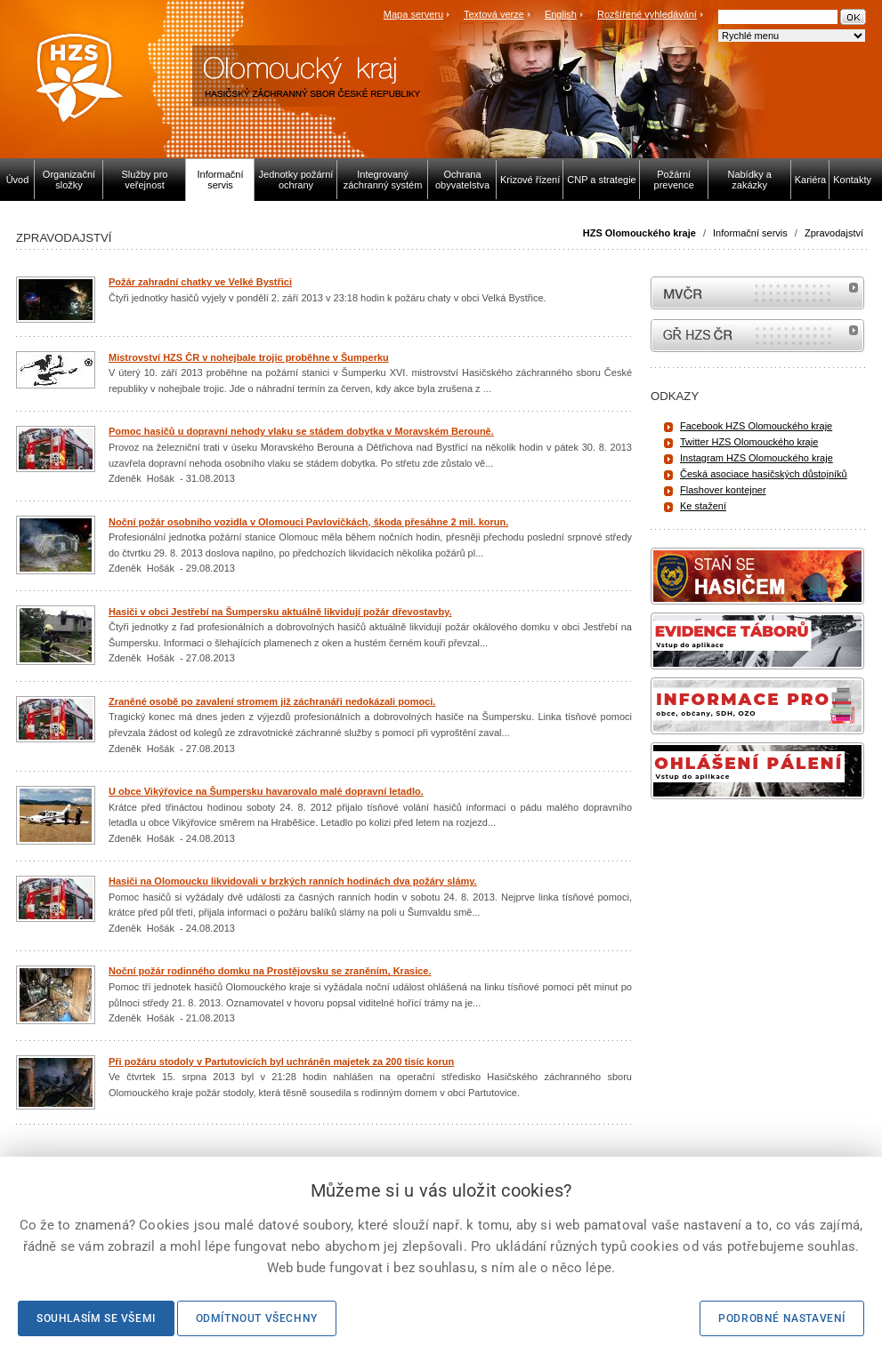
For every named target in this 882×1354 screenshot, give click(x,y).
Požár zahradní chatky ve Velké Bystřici (200, 281)
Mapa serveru (413, 14)
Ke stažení (703, 506)
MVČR (757, 292)
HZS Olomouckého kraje (639, 233)
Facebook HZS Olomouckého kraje (756, 426)
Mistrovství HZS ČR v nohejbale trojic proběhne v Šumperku (249, 357)
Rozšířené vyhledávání (647, 14)
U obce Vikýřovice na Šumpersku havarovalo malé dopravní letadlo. (266, 791)
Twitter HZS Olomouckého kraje (749, 442)
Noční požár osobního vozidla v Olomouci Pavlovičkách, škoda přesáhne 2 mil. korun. (308, 522)
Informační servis (750, 233)
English (561, 14)
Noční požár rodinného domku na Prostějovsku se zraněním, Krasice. (270, 970)
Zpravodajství (834, 233)
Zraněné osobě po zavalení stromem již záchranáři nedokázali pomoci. (272, 701)
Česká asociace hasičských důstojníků (763, 474)
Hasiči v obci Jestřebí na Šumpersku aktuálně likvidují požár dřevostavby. (280, 611)
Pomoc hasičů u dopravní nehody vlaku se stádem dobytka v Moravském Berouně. (301, 431)
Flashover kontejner (723, 490)
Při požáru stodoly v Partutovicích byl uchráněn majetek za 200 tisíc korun (281, 1061)
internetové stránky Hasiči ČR (757, 335)
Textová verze (494, 14)
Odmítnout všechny (257, 1318)
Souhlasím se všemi (96, 1318)
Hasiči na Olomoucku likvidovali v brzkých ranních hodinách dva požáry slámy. (293, 881)
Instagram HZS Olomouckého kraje (756, 458)
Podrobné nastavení (782, 1318)
